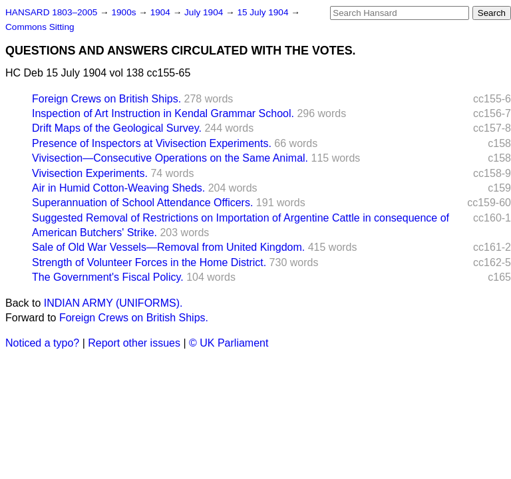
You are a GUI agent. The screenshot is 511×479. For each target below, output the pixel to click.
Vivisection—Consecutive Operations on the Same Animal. (170, 158)
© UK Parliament (228, 343)
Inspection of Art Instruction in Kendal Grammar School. (163, 113)
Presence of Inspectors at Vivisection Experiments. (151, 143)
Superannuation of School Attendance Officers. (142, 202)
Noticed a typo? (42, 343)
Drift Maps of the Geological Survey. (117, 128)
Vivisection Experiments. (90, 173)
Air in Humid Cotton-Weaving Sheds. (118, 188)
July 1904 (205, 12)
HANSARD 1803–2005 (51, 12)
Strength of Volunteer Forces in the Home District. (149, 262)
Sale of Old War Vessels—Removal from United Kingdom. (168, 247)
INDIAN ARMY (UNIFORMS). (113, 303)
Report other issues (134, 343)
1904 (161, 12)
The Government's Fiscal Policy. (108, 277)
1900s (124, 12)
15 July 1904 (264, 12)
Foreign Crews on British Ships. (106, 98)
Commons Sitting (40, 27)
